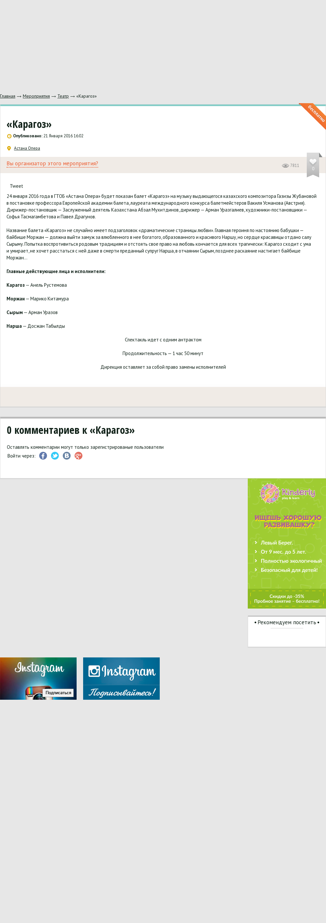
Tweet (16, 186)
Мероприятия (36, 96)
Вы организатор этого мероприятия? (52, 163)
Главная (7, 96)
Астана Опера (23, 148)
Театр (63, 96)
